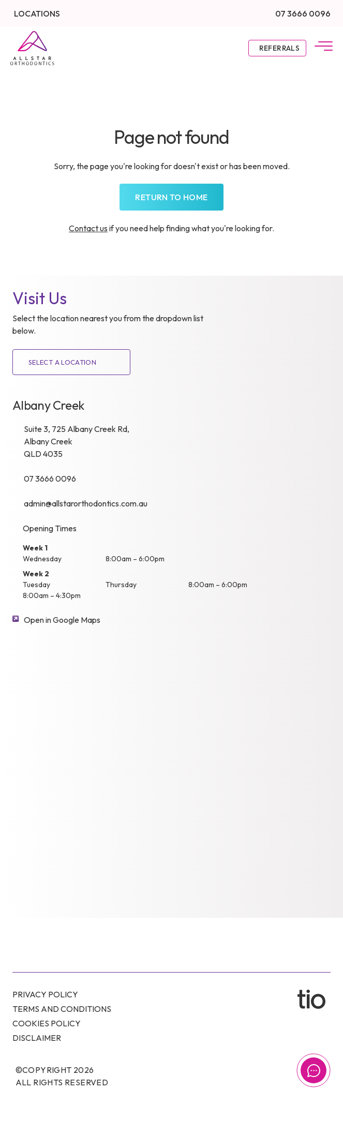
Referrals (279, 48)
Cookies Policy (46, 1023)
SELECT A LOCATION (62, 362)
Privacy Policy (45, 994)
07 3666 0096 (303, 13)
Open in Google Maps (62, 620)
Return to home (171, 197)
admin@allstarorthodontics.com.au (85, 503)
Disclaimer (36, 1038)
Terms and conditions (61, 1009)
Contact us (88, 228)
